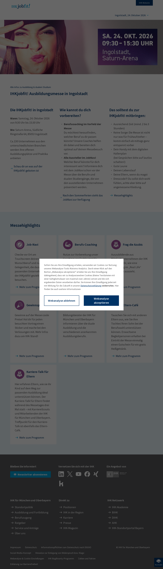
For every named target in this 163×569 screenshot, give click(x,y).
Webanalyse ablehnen (61, 300)
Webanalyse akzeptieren (101, 300)
